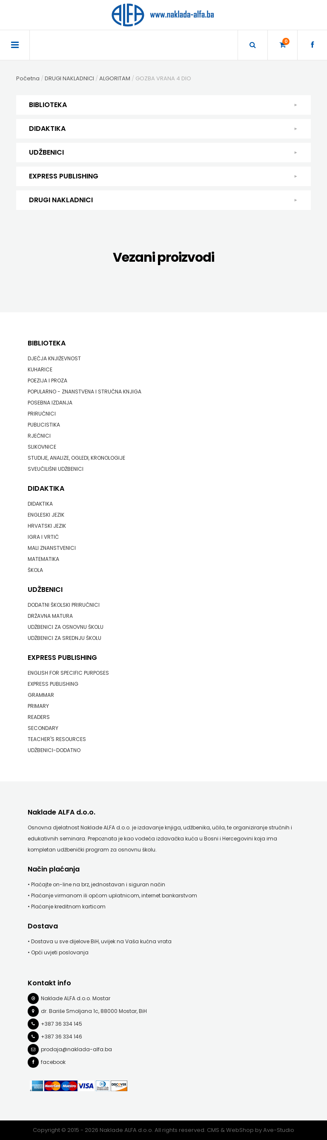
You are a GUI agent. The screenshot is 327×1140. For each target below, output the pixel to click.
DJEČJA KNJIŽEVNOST (54, 358)
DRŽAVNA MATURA (50, 616)
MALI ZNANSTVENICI (52, 548)
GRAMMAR (41, 695)
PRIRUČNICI (42, 413)
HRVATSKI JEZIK (47, 525)
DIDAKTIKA (163, 128)
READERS (39, 717)
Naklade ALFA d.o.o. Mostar (75, 998)
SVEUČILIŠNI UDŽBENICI (55, 468)
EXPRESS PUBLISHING (163, 176)
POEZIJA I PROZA (47, 380)
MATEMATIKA (43, 559)
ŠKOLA (35, 570)
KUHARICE (40, 369)
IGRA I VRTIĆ (43, 536)
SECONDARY (43, 728)
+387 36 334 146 (61, 1036)
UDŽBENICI (163, 152)
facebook (53, 1062)
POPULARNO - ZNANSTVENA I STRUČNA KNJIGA (84, 391)
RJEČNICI (39, 435)
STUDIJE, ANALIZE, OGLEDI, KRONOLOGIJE (76, 457)
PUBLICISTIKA (44, 424)
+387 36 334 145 (61, 1023)
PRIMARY (38, 706)
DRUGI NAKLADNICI (163, 200)
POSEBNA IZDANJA (50, 402)
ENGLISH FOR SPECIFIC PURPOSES (68, 672)
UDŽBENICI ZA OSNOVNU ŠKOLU (65, 627)
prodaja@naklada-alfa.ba (76, 1049)
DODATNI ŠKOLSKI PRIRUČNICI (64, 604)
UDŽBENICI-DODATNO (54, 750)
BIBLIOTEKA (163, 104)
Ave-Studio (278, 1130)
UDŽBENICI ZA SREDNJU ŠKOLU (64, 638)
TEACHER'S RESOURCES (57, 739)
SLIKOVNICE (42, 446)
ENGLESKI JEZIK (46, 514)
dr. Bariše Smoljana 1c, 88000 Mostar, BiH (94, 1011)
